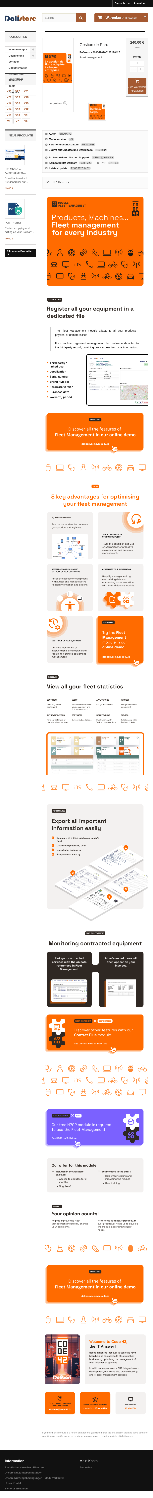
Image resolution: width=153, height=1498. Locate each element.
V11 (9, 143)
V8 (8, 149)
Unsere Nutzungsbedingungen (23, 1472)
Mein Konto (88, 1461)
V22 (17, 119)
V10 (17, 143)
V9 (25, 143)
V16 (17, 131)
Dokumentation (18, 67)
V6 (25, 149)
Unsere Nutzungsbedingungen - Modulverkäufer (34, 1477)
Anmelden (140, 3)
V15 (26, 131)
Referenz (85, 52)
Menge (137, 56)
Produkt (121, 18)
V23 (9, 119)
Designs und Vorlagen (16, 58)
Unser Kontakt (14, 1483)
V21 (26, 119)
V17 (9, 131)
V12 (26, 137)
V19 (17, 125)
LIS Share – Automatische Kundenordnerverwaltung (20, 200)
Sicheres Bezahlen (16, 1488)
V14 (9, 137)
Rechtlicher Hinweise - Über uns (24, 1467)
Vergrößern (55, 103)
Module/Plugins (18, 49)
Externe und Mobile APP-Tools (16, 80)
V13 (17, 137)
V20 (9, 125)
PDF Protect (13, 252)
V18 (26, 125)
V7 (17, 149)
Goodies (14, 92)
